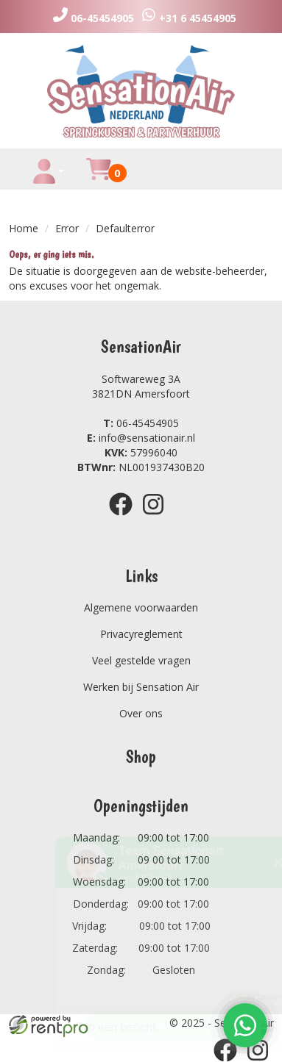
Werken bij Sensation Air (141, 687)
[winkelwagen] (98, 177)
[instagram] (157, 518)
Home (23, 228)
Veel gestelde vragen (141, 660)
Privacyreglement (141, 634)
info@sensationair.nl (141, 438)
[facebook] (125, 518)
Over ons (141, 713)
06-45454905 (141, 423)
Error (67, 228)
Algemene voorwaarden (141, 607)
